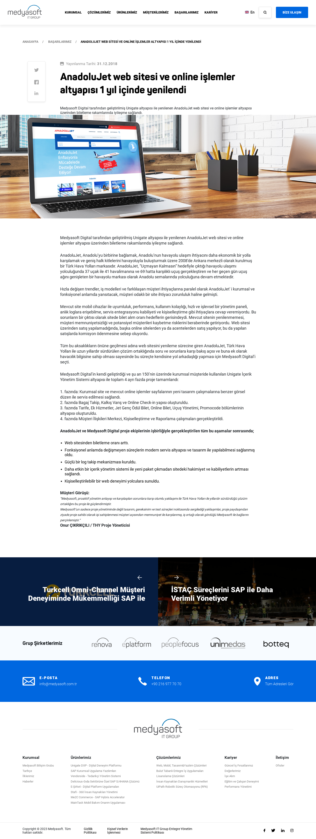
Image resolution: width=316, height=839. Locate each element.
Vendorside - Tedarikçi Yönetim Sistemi (96, 776)
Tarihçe (27, 771)
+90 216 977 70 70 (166, 684)
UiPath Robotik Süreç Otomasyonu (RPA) (182, 786)
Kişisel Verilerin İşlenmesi (117, 830)
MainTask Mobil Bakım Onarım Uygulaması (98, 802)
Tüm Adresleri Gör (279, 684)
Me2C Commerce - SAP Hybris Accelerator (98, 797)
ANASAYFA (30, 41)
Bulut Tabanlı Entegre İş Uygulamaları (179, 771)
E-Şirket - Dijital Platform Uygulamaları (95, 786)
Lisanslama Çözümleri (170, 776)
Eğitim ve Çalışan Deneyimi (242, 781)
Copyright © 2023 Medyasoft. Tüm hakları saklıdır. (47, 830)
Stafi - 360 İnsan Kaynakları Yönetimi (94, 792)
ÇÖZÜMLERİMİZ (99, 12)
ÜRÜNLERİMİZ (127, 12)
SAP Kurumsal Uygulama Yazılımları (93, 771)
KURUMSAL (73, 12)
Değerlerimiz (233, 771)
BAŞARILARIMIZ (187, 12)
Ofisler (280, 765)
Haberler (28, 781)
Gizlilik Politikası (90, 830)
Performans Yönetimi (238, 786)
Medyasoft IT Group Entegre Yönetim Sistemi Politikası (166, 830)
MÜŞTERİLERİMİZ (156, 12)
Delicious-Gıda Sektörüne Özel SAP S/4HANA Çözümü (105, 781)
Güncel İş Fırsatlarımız (239, 765)
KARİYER (211, 12)
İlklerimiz (28, 776)
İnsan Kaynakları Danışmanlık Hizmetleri (182, 781)
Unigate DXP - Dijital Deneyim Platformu (96, 765)
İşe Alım (230, 776)
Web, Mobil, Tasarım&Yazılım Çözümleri (181, 765)
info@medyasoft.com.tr (58, 684)
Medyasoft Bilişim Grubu (38, 765)
